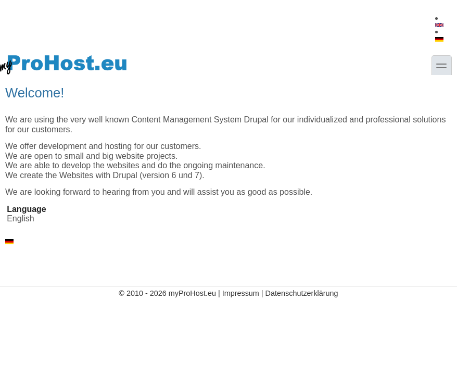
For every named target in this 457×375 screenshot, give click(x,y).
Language (26, 209)
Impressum (240, 293)
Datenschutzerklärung (301, 293)
